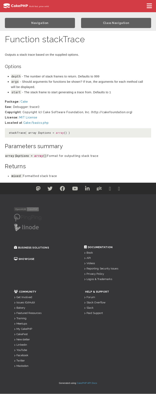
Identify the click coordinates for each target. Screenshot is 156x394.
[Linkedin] (88, 189)
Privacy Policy (94, 274)
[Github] (101, 189)
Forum (89, 297)
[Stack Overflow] (123, 189)
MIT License (28, 117)
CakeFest (21, 334)
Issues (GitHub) (24, 302)
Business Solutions (31, 247)
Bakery (19, 307)
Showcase (24, 259)
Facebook (21, 355)
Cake (24, 101)
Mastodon (21, 366)
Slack (88, 307)
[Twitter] (34, 189)
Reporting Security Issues (101, 268)
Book (88, 252)
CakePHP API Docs (87, 383)
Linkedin (20, 344)
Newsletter (22, 339)
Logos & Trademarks (98, 279)
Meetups (20, 323)
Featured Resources (27, 313)
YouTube (20, 350)
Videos (89, 263)
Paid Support (93, 313)
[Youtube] (74, 189)
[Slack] (113, 189)
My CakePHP (23, 329)
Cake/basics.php (36, 123)
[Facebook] (60, 189)
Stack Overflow (95, 302)
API (87, 258)
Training (20, 318)
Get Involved (23, 297)
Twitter (19, 360)
